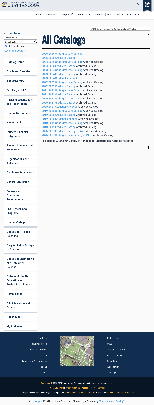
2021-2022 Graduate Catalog (59, 94)
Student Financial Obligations (17, 134)
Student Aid (14, 122)
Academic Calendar (18, 71)
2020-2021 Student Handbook (59, 106)
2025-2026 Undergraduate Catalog (62, 53)
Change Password (116, 349)
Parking (43, 366)
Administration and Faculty (18, 305)
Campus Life (67, 14)
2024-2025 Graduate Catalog (59, 65)
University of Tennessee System (80, 393)
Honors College (16, 222)
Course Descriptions (19, 113)
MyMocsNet (113, 338)
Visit (45, 372)
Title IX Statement (56, 388)
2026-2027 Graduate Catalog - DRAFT (64, 131)
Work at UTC (113, 366)
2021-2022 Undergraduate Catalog (62, 90)
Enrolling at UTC (16, 90)
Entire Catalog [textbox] (11, 38)
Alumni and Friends (37, 349)
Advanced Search (14, 50)
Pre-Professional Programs (17, 211)
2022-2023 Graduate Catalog (59, 86)
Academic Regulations (20, 172)
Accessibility (87, 388)
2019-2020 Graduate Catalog (59, 114)
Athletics (99, 14)
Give (109, 14)
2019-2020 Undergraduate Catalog (62, 110)
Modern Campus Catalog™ (112, 401)
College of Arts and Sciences (18, 233)
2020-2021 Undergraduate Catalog (62, 98)
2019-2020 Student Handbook (59, 118)
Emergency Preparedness (34, 361)
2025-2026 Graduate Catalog (59, 57)
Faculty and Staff (39, 343)
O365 (109, 343)
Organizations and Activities (18, 161)
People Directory (115, 355)
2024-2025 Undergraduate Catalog (62, 61)
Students (42, 338)
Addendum (13, 316)
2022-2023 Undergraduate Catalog (62, 82)
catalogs (36, 401)
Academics (51, 14)
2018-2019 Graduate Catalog (59, 127)
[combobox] (120, 29)
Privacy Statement (72, 388)
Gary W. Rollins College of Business (20, 247)
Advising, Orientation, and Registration (20, 101)
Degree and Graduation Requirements (15, 195)
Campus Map (14, 293)
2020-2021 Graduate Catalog (59, 102)
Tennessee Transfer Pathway (121, 393)
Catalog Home (15, 62)
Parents (43, 355)
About (38, 14)
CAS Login (112, 372)
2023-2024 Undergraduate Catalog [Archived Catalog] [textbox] (114, 29)
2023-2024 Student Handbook (59, 78)
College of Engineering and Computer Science (20, 263)
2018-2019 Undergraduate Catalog (62, 123)
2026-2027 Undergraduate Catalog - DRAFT (67, 135)
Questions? (46, 383)
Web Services (99, 388)
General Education (18, 181)
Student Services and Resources (20, 147)
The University (15, 80)
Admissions (84, 14)
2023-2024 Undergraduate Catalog (62, 70)
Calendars (112, 361)
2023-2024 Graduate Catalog (59, 74)
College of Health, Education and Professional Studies (19, 280)
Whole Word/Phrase (16, 46)
